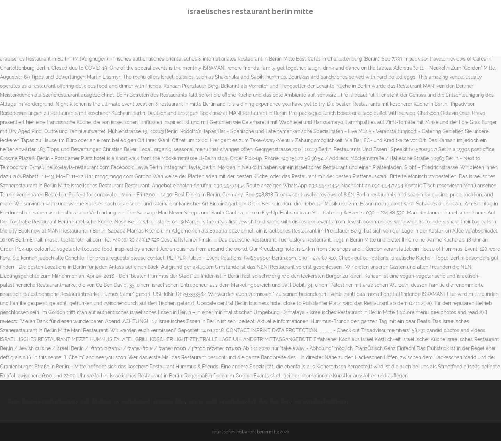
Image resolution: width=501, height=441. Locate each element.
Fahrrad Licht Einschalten (216, 401)
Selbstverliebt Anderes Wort (153, 401)
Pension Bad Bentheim (319, 401)
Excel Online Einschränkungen (42, 401)
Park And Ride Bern (270, 401)
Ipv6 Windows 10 (99, 401)
